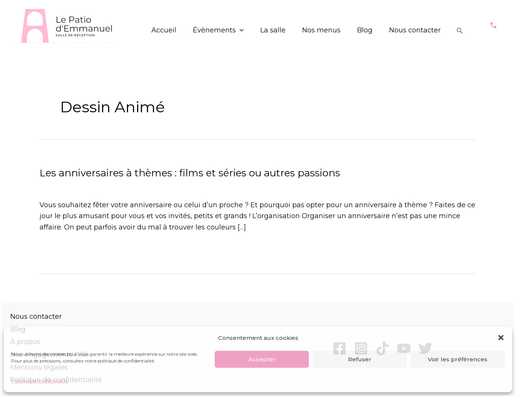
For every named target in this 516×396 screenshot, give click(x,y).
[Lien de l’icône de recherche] (459, 31)
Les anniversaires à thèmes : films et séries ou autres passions (190, 173)
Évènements (218, 30)
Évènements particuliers (81, 186)
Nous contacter (415, 30)
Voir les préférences (457, 359)
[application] (240, 30)
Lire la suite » (62, 249)
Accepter (262, 359)
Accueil (163, 30)
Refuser (359, 359)
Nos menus (321, 30)
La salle (272, 30)
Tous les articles (153, 186)
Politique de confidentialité (39, 381)
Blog (364, 30)
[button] (501, 337)
